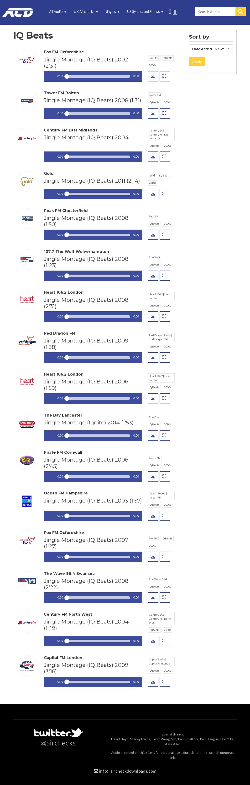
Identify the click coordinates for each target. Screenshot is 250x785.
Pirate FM (155, 458)
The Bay (154, 417)
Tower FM (155, 94)
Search (241, 11)
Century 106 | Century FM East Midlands (159, 134)
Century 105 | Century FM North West (160, 618)
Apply (197, 61)
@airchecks (58, 742)
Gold (152, 175)
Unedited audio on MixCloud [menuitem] (176, 11)
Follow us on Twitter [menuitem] (169, 11)
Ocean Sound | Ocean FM (158, 495)
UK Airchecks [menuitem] (85, 13)
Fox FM (153, 57)
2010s (152, 182)
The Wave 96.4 (158, 579)
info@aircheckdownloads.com (127, 771)
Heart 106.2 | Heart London (160, 296)
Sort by (199, 37)
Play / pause (49, 76)
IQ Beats (167, 57)
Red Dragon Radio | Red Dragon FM (160, 337)
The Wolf (154, 257)
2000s (152, 65)
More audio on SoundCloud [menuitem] (173, 11)
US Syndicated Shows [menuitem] (144, 13)
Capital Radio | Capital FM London (160, 661)
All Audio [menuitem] (56, 13)
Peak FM (154, 216)
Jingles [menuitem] (111, 13)
